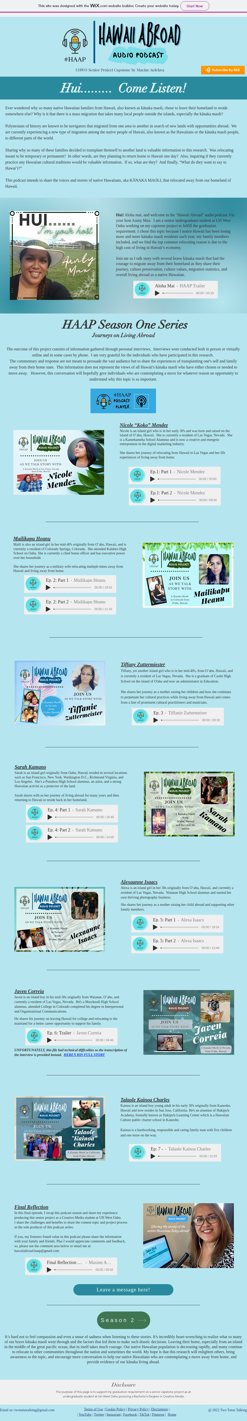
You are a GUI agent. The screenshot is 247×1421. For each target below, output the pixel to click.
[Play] (157, 293)
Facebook (130, 1414)
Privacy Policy (138, 1409)
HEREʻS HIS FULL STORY (84, 1055)
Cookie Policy (115, 1409)
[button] (223, 70)
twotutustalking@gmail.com (34, 1410)
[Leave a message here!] (123, 1289)
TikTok (144, 1414)
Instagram (114, 1414)
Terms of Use (93, 1409)
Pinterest (158, 1414)
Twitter (99, 1414)
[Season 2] (123, 1320)
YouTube (85, 1414)
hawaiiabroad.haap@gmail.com (36, 1251)
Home (172, 1414)
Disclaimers (159, 1409)
